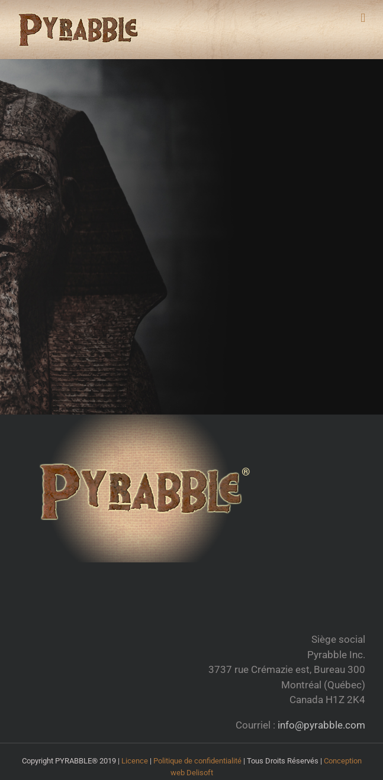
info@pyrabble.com (320, 725)
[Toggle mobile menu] (363, 18)
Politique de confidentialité (197, 760)
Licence (134, 760)
